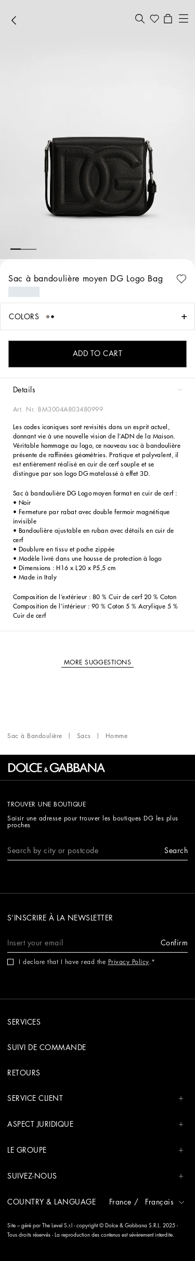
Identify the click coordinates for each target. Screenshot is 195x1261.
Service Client (95, 1098)
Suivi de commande (46, 1047)
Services (24, 1022)
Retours (24, 1072)
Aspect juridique (95, 1124)
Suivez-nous (95, 1176)
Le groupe (95, 1150)
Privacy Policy (128, 962)
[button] (140, 19)
